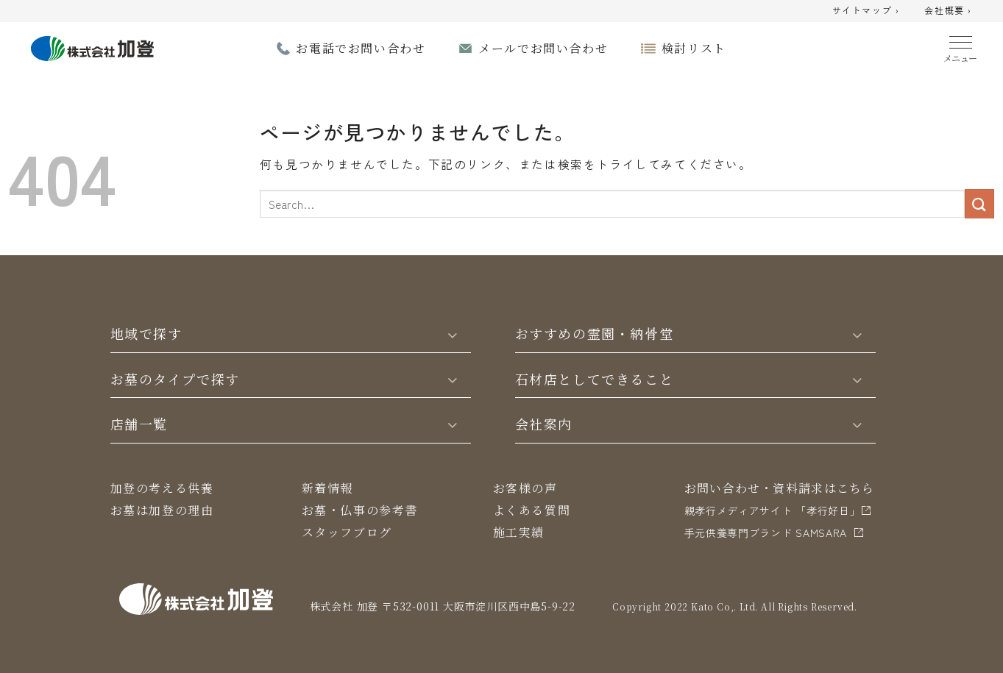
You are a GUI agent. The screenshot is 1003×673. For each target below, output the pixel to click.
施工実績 (519, 532)
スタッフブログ (347, 532)
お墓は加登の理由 (162, 510)
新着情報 (327, 488)
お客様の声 (525, 488)
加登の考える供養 (162, 488)
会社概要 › (948, 11)
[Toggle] (452, 333)
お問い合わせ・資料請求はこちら (779, 488)
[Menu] (960, 46)
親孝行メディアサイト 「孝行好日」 (772, 510)
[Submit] (979, 203)
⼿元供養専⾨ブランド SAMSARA (766, 532)
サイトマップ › (866, 11)
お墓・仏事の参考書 (360, 510)
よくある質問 (532, 510)
